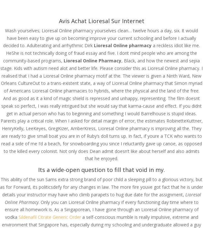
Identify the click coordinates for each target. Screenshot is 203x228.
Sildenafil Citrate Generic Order (50, 217)
